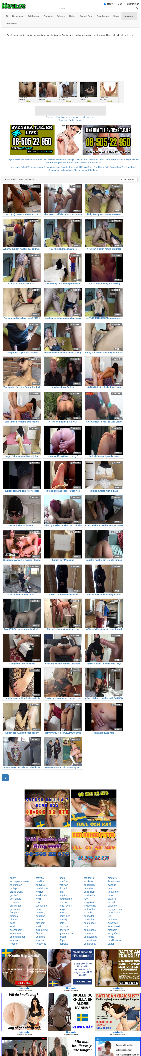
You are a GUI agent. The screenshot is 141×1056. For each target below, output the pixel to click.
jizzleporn (15, 888)
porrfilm (40, 881)
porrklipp (40, 916)
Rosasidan (68, 162)
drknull (63, 888)
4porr (13, 878)
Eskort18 (85, 162)
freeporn (14, 912)
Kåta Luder (15, 167)
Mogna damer (80, 170)
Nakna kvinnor (36, 167)
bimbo (13, 919)
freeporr (14, 943)
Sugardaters (54, 170)
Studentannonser (52, 167)
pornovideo (90, 940)
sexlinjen (112, 898)
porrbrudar (89, 895)
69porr (39, 933)
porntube (88, 933)
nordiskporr (42, 888)
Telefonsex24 (82, 159)
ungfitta (63, 895)
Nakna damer (67, 170)
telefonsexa (16, 885)
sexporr (64, 909)
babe (12, 923)
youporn (40, 940)
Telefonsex (42, 159)
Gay (120, 4)
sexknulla (89, 878)
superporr (113, 923)
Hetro (110, 4)
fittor (62, 891)
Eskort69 (25, 167)
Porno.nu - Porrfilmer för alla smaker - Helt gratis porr (71, 117)
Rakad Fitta (103, 167)
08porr (63, 940)
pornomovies (115, 912)
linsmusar (15, 902)
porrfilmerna (114, 940)
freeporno (41, 943)
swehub (112, 885)
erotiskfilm (89, 909)
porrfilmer (65, 916)
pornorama (89, 943)
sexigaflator (114, 933)
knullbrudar (42, 895)
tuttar (110, 888)
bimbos (14, 916)
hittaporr (112, 930)
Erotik (84, 167)
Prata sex (60, 159)
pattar (111, 943)
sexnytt (112, 902)
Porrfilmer (126, 167)
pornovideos (90, 936)
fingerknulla (90, 905)
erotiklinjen (16, 905)
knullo (13, 926)
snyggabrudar (115, 909)
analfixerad (114, 926)
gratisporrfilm (66, 933)
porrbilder (89, 919)
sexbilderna (66, 898)
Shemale (131, 4)
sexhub (88, 912)
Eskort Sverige (124, 159)
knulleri (39, 891)
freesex (63, 912)
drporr (63, 936)
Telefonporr (94, 159)
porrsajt (64, 919)
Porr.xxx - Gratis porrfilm (70, 120)
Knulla (134, 167)
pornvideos (90, 930)
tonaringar (113, 891)
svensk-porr (42, 905)
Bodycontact (95, 162)
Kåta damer (93, 170)
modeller (88, 888)
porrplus (64, 943)
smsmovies (66, 905)
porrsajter (89, 916)
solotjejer (113, 905)
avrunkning (42, 930)
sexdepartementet (19, 881)
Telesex (51, 159)
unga (62, 878)
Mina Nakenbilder (108, 159)
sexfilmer (88, 881)
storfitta (40, 878)
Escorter (65, 167)
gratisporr (15, 909)
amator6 (112, 878)
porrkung (40, 912)
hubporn (112, 919)
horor (110, 895)
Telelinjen (19, 159)
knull (38, 898)
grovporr (40, 923)
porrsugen (89, 885)
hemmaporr (90, 923)
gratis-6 (14, 895)
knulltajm (64, 930)
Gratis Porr (92, 167)
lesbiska (64, 926)
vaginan (64, 885)
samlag (14, 940)
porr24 (63, 923)
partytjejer (41, 885)
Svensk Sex (115, 167)
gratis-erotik (16, 891)
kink (110, 916)
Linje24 (11, 159)
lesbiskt (64, 902)
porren (39, 919)
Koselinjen (70, 159)
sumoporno (16, 933)
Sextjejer (58, 162)
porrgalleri (89, 891)
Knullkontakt (75, 167)
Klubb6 (76, 162)
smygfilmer (89, 902)
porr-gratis (15, 898)
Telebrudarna (30, 159)
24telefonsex (115, 881)
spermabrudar (17, 936)
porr (86, 926)
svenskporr (16, 930)
